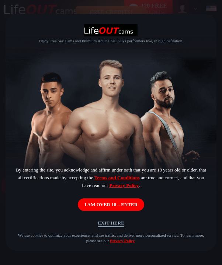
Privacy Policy (124, 185)
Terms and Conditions (117, 177)
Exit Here (111, 223)
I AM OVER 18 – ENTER (111, 204)
